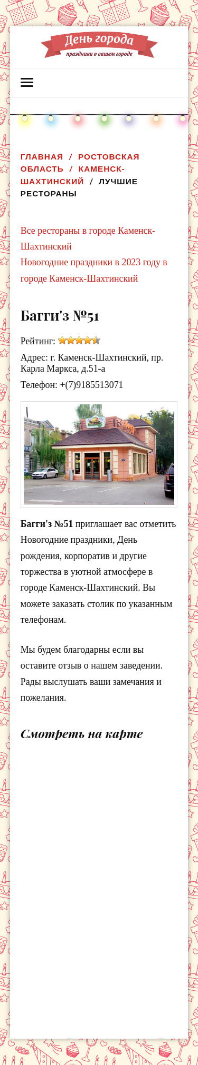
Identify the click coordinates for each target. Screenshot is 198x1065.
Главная (42, 156)
